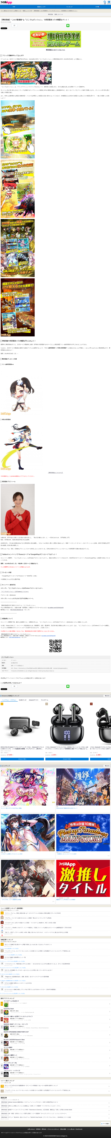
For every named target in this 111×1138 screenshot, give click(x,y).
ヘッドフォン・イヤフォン (9, 700)
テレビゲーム (44, 700)
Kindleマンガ (22, 700)
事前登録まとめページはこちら (55, 50)
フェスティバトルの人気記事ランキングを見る (12, 954)
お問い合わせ (31, 1129)
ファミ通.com (71, 1129)
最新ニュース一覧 (27, 10)
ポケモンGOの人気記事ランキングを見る (10, 974)
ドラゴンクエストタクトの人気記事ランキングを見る (13, 993)
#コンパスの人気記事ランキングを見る (10, 948)
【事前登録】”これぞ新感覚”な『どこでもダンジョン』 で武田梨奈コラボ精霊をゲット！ (55, 10)
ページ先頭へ (106, 1123)
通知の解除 (63, 1129)
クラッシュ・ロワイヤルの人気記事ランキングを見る (13, 961)
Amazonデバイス (33, 700)
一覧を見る (107, 695)
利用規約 (38, 1129)
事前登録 (50, 14)
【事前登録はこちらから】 (55, 472)
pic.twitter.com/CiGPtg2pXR (56, 607)
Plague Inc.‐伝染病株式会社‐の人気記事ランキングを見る (13, 980)
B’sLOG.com (79, 1129)
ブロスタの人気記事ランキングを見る (10, 987)
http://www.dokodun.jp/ (16, 609)
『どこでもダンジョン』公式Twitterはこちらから (15, 591)
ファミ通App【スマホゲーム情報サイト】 (11, 10)
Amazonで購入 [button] (22, 759)
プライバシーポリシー (53, 1129)
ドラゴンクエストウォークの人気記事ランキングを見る (14, 967)
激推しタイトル (59, 14)
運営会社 (44, 1129)
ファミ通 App (6, 2)
